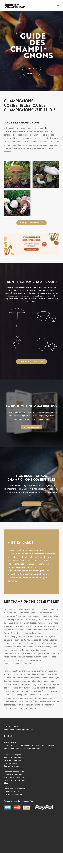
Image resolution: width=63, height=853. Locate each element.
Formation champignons (12, 760)
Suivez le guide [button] (31, 68)
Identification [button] (31, 73)
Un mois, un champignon (13, 791)
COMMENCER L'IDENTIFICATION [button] (31, 361)
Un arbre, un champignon (13, 794)
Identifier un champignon (13, 758)
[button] (58, 5)
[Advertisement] (20, 831)
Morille (6, 786)
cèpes (8, 492)
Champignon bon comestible (14, 789)
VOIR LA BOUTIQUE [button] (31, 427)
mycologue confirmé (31, 301)
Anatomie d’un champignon (14, 777)
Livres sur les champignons (14, 769)
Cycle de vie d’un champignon (15, 780)
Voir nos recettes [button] (31, 504)
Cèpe (6, 783)
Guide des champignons (13, 755)
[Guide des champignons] (15, 5)
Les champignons (10, 763)
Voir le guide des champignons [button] (31, 223)
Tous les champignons (12, 766)
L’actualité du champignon (13, 775)
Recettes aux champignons (14, 772)
